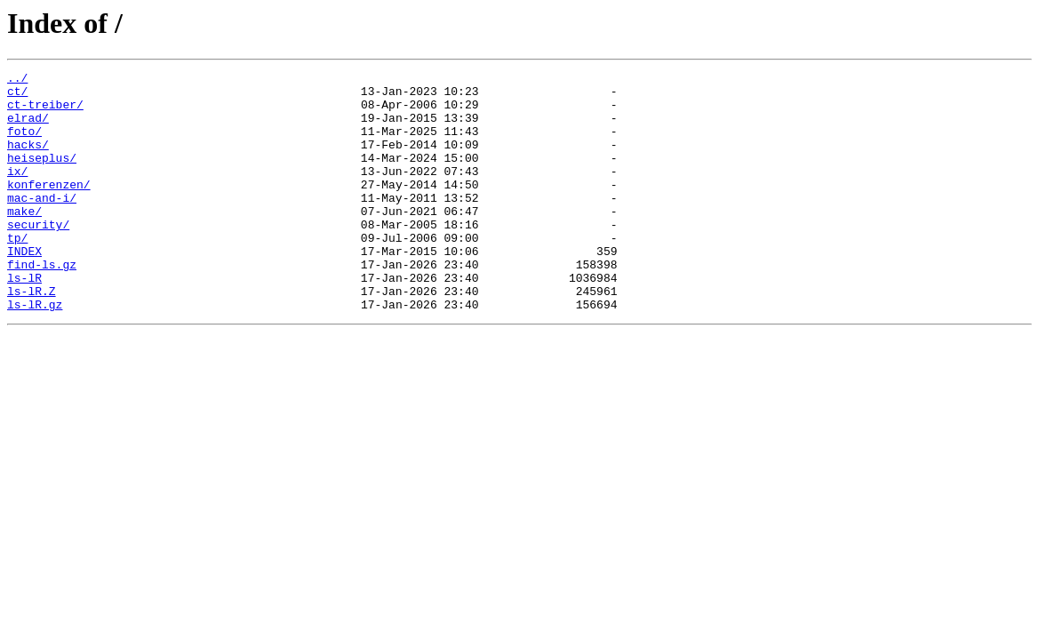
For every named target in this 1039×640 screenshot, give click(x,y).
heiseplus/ (41, 176)
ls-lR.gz (34, 352)
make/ (24, 240)
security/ (38, 256)
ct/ (17, 96)
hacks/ (28, 160)
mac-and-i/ (41, 224)
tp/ (17, 272)
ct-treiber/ (45, 112)
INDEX (24, 288)
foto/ (24, 144)
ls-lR (24, 320)
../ (17, 80)
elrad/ (28, 128)
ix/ (17, 192)
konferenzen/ (49, 208)
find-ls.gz (41, 304)
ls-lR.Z (31, 336)
